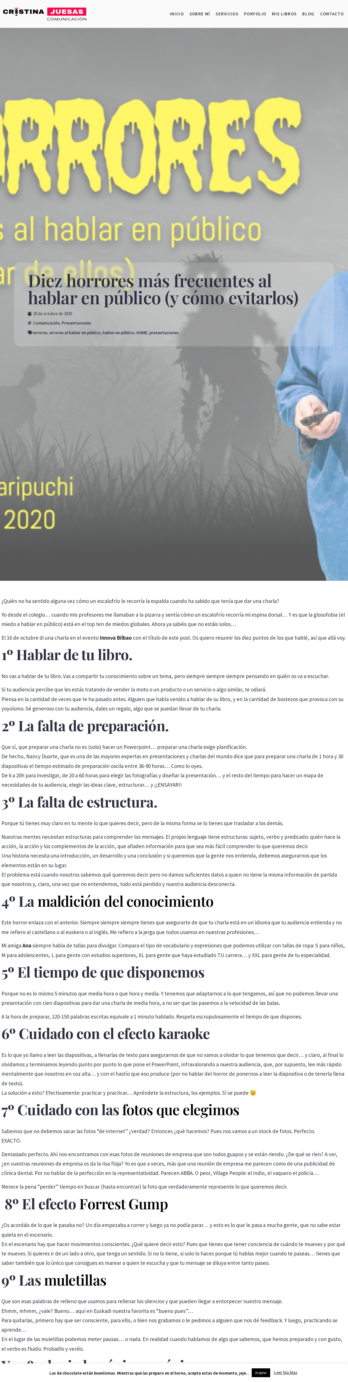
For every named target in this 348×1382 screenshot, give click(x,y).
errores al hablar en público (75, 332)
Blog (308, 13)
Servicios (227, 13)
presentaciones (164, 332)
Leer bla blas (285, 1372)
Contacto (332, 13)
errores (40, 332)
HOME (141, 332)
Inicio (177, 13)
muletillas (75, 1279)
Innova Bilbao (116, 637)
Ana (26, 945)
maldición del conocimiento (125, 900)
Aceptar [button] (261, 1372)
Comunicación (46, 323)
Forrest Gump (123, 1203)
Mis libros (284, 13)
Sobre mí (199, 13)
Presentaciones (76, 323)
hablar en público (118, 332)
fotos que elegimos (180, 1109)
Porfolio (255, 13)
